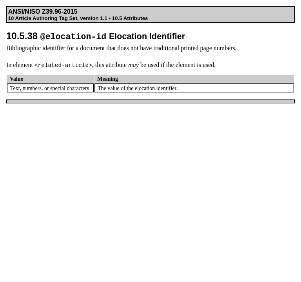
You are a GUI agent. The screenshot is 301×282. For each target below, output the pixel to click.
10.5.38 (95, 36)
